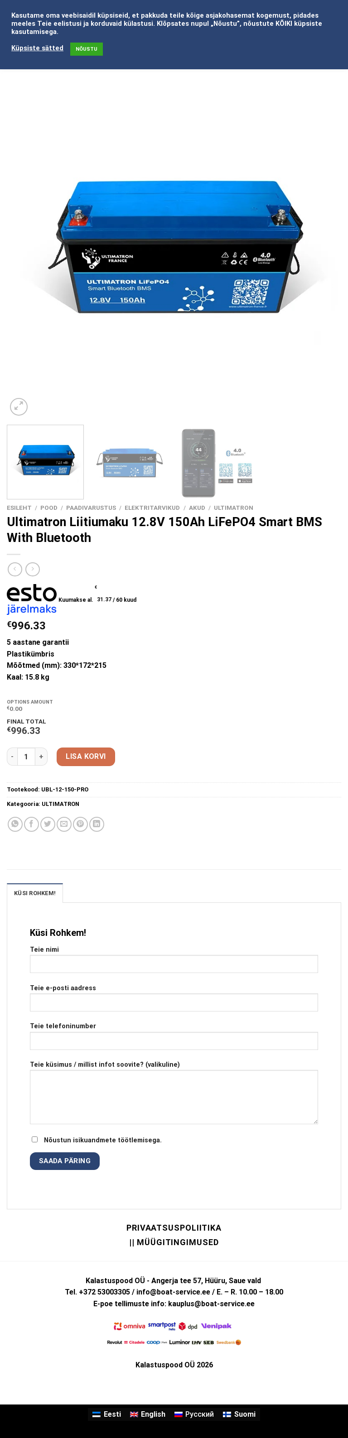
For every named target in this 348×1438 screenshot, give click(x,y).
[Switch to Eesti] (106, 1414)
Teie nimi (174, 963)
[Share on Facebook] (31, 824)
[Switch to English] (148, 1414)
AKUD (197, 507)
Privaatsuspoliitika (174, 1227)
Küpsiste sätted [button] (37, 48)
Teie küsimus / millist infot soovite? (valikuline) (174, 1096)
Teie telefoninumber (174, 1039)
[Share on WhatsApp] (15, 824)
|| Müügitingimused (173, 1242)
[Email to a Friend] (64, 824)
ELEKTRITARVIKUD (152, 507)
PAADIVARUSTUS (91, 507)
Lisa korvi (86, 756)
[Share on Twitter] (47, 824)
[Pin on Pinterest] (80, 824)
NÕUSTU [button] (86, 49)
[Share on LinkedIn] (96, 824)
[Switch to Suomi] (239, 1414)
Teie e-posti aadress (174, 1001)
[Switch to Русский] (194, 1414)
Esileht (19, 507)
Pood (49, 507)
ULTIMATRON (233, 507)
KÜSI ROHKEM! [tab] (35, 893)
